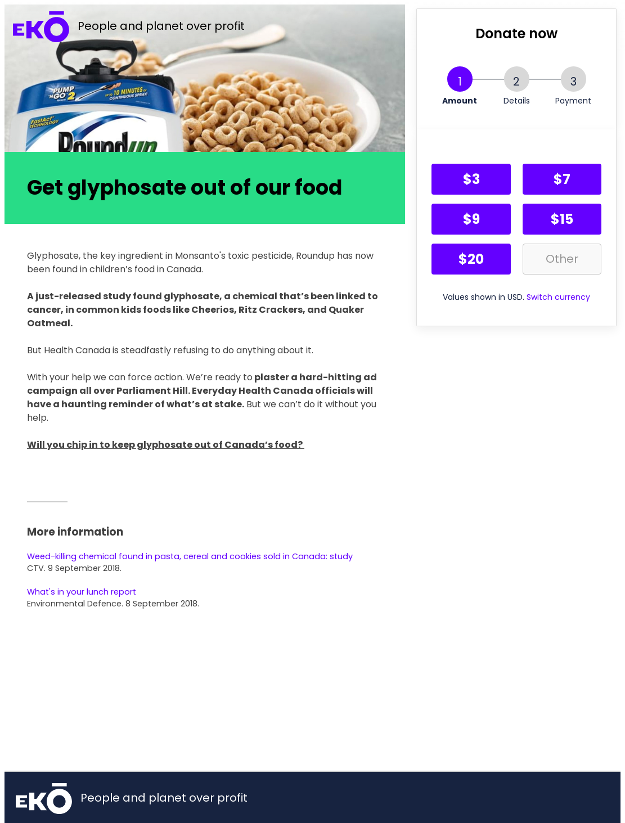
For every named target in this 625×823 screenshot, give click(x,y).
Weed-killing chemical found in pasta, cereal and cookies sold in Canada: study (190, 556)
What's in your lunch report (81, 591)
